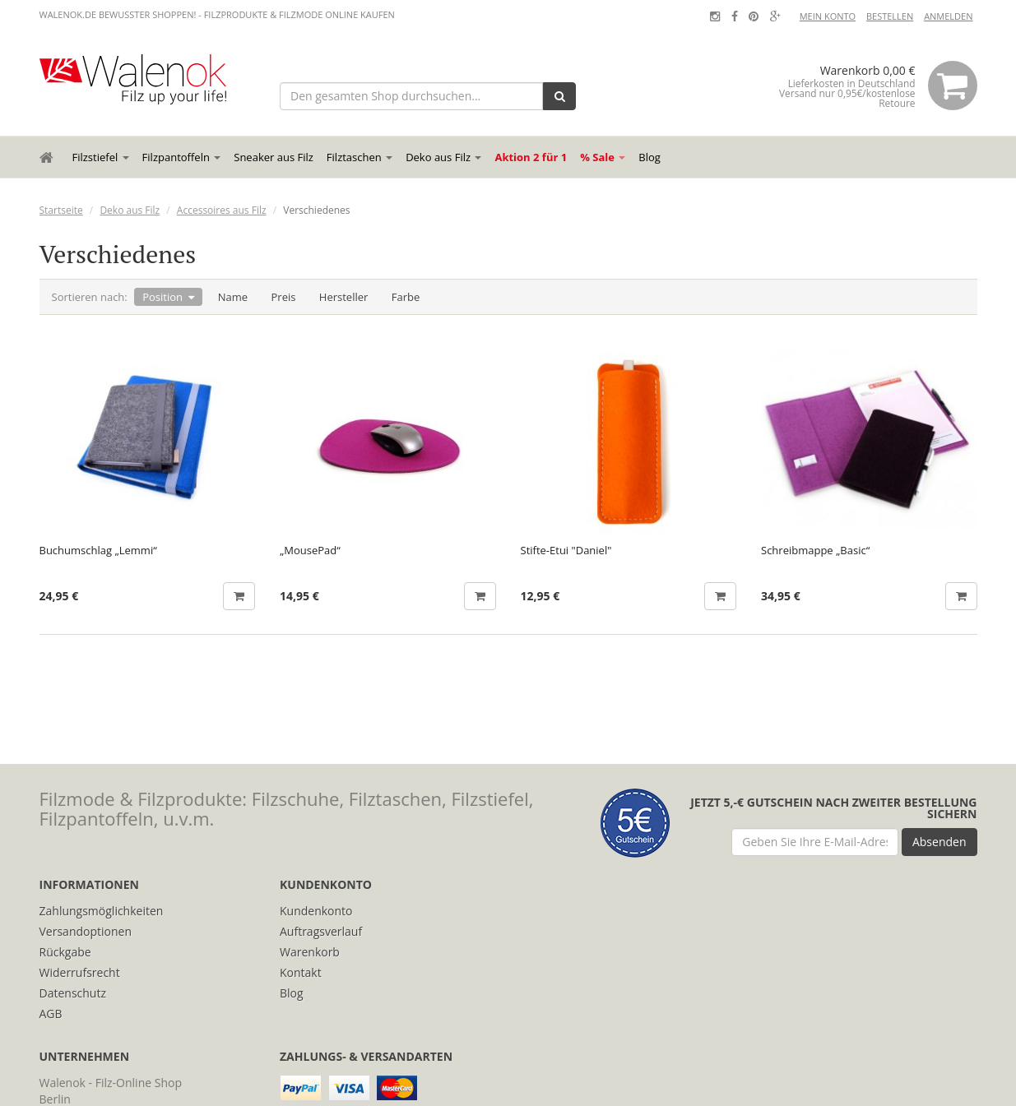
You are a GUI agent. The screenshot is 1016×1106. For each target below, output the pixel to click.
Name (233, 296)
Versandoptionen (85, 931)
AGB (51, 1013)
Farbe (406, 296)
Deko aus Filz (443, 157)
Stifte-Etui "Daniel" (566, 551)
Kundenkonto (316, 911)
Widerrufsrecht (79, 972)
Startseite (61, 210)
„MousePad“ (310, 551)
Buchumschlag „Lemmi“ (98, 551)
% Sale (602, 157)
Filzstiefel (100, 157)
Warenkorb (310, 952)
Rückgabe (65, 952)
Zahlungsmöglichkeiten (101, 911)
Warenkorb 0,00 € (869, 85)
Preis (283, 296)
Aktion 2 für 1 (530, 157)
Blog (649, 157)
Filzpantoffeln (181, 157)
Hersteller (344, 296)
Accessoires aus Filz (222, 210)
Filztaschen (359, 157)
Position (162, 296)
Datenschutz (72, 993)
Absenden (939, 841)
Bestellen (889, 16)
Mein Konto (828, 16)
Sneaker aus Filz (273, 157)
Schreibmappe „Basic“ (815, 551)
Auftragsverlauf (321, 931)
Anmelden (948, 16)
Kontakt (301, 972)
